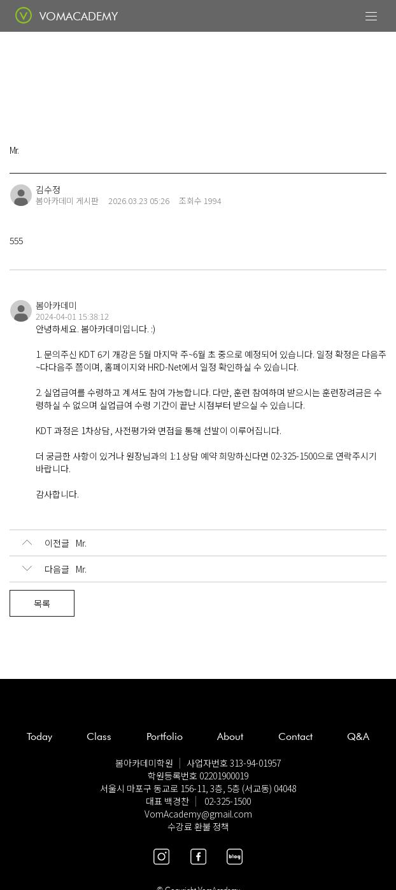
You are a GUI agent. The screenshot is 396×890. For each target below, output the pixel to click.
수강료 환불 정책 (198, 826)
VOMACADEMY (78, 16)
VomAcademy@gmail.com (198, 813)
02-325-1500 (227, 801)
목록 (42, 603)
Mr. (54, 543)
